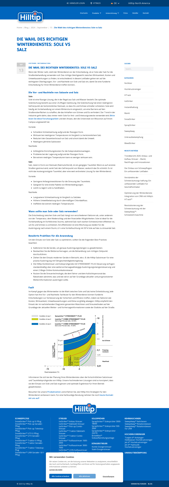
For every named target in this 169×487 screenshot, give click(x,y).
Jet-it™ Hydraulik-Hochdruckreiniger (133, 445)
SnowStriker (129, 119)
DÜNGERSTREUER (99, 443)
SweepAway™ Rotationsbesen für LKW (138, 427)
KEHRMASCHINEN (133, 418)
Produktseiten (54, 392)
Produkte (95, 13)
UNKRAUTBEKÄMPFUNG (136, 452)
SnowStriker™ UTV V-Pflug (27, 433)
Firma (125, 13)
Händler (135, 13)
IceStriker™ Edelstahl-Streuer (71, 424)
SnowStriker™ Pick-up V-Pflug (28, 421)
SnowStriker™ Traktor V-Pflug (28, 440)
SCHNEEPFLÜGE (22, 418)
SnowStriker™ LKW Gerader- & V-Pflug (29, 453)
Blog (26, 27)
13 (51, 27)
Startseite (84, 13)
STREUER (63, 418)
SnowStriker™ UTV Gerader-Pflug (27, 437)
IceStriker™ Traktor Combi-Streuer (71, 437)
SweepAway (129, 131)
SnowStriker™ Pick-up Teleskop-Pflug (29, 429)
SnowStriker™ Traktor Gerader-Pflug (29, 444)
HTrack (127, 95)
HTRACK (97, 3)
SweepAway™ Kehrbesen (136, 421)
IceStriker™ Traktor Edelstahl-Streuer (72, 432)
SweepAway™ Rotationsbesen (138, 424)
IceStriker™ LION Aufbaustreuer (73, 450)
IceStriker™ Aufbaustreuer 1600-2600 (73, 441)
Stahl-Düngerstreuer (101, 449)
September (42, 27)
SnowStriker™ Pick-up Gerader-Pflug (29, 425)
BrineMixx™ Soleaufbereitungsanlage (103, 436)
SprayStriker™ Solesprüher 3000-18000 (106, 422)
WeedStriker (129, 143)
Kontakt (146, 13)
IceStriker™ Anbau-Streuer (70, 421)
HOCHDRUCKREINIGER (135, 434)
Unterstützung (111, 13)
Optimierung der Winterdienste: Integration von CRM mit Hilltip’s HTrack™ (138, 196)
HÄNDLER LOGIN (77, 3)
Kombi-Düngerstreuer (101, 446)
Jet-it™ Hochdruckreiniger (136, 442)
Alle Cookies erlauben (60, 476)
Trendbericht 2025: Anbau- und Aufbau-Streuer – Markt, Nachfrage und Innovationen (138, 159)
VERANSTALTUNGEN (138, 484)
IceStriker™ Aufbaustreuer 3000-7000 (73, 446)
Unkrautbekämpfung (133, 137)
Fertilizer (128, 83)
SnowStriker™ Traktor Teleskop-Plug (29, 449)
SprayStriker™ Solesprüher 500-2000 (106, 427)
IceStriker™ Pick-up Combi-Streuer (71, 427)
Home (19, 27)
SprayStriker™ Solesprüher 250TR (104, 432)
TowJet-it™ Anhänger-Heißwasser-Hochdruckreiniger (138, 438)
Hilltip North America (139, 3)
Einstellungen (108, 476)
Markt (127, 113)
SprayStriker (129, 125)
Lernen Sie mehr (55, 470)
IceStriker (32, 63)
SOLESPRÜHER (98, 418)
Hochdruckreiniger (132, 89)
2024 (33, 27)
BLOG (150, 484)
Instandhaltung (43, 63)
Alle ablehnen (84, 476)
